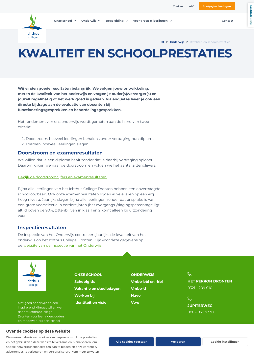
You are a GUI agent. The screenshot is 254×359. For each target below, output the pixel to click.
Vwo (135, 302)
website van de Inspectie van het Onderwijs (62, 245)
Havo (136, 295)
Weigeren (178, 341)
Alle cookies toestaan (131, 341)
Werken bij (84, 295)
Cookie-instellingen (225, 341)
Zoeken (178, 6)
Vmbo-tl (138, 288)
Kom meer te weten (85, 351)
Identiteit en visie (90, 302)
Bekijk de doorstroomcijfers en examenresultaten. (62, 177)
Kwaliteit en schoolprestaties (210, 42)
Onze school (88, 275)
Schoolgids (84, 281)
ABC (191, 6)
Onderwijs (177, 42)
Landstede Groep (251, 15)
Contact (227, 20)
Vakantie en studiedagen (97, 288)
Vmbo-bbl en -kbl (147, 281)
